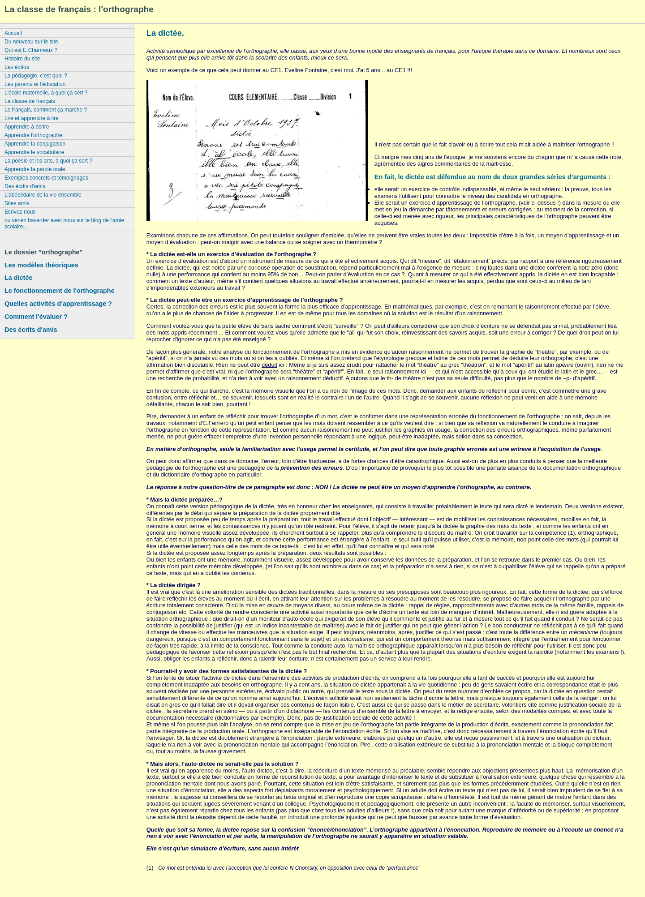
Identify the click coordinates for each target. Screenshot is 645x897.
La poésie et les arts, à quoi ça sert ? (48, 161)
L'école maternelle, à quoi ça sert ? (46, 93)
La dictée (18, 277)
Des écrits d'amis (24, 186)
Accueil (13, 33)
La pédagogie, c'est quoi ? (35, 76)
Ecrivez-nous (19, 212)
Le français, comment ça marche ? (45, 110)
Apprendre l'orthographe (33, 135)
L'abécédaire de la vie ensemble (43, 195)
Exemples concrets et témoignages (46, 178)
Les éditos (16, 67)
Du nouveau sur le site (31, 42)
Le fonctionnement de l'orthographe (59, 290)
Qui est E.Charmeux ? (30, 50)
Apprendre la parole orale (34, 169)
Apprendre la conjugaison (34, 144)
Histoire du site (22, 59)
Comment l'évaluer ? (36, 316)
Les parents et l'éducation (34, 84)
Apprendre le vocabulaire (34, 152)
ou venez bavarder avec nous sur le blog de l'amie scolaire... (64, 223)
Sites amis (16, 203)
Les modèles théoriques (41, 265)
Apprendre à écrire (26, 127)
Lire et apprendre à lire (31, 118)
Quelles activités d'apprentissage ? (58, 303)
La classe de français (29, 101)
